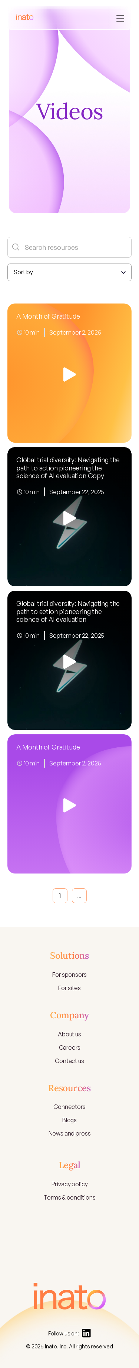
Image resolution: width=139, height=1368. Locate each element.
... (79, 896)
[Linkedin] (86, 1333)
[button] (120, 18)
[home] (24, 18)
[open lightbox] (69, 373)
